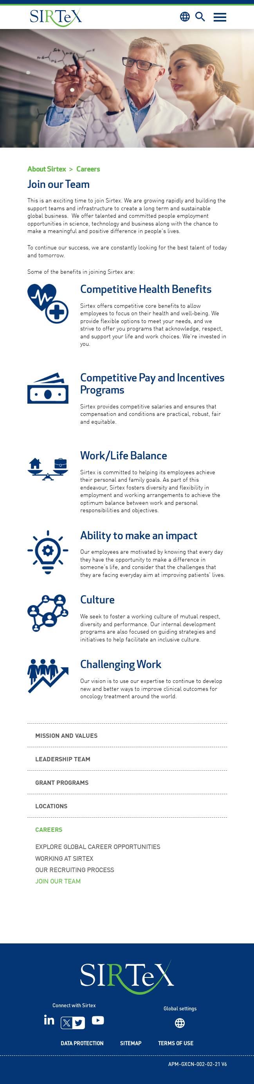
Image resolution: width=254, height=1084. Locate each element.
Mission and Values (66, 735)
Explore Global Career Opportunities (97, 846)
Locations (51, 805)
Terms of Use (175, 1043)
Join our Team (58, 880)
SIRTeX (127, 977)
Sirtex (56, 17)
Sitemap (130, 1043)
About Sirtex (46, 169)
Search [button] (200, 17)
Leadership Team (62, 758)
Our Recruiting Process (74, 869)
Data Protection (82, 1043)
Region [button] (185, 17)
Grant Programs (61, 782)
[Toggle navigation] (220, 17)
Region (180, 1023)
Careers (88, 169)
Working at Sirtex (64, 858)
